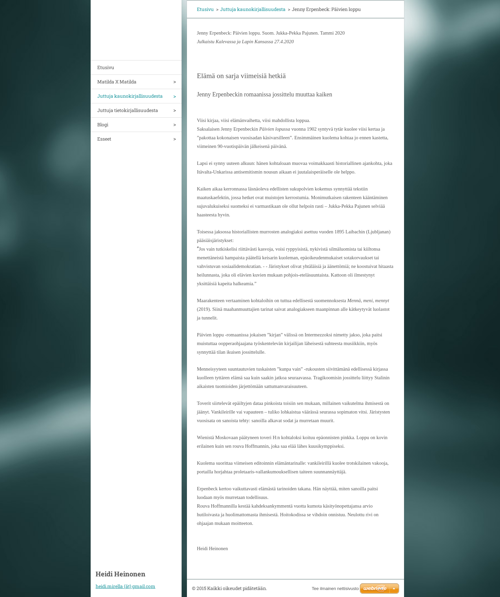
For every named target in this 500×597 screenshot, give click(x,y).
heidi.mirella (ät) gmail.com (125, 586)
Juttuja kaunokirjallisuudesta (130, 96)
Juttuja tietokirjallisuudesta (127, 110)
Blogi (102, 124)
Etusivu (105, 67)
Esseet (104, 139)
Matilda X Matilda (116, 81)
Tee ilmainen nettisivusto (335, 588)
